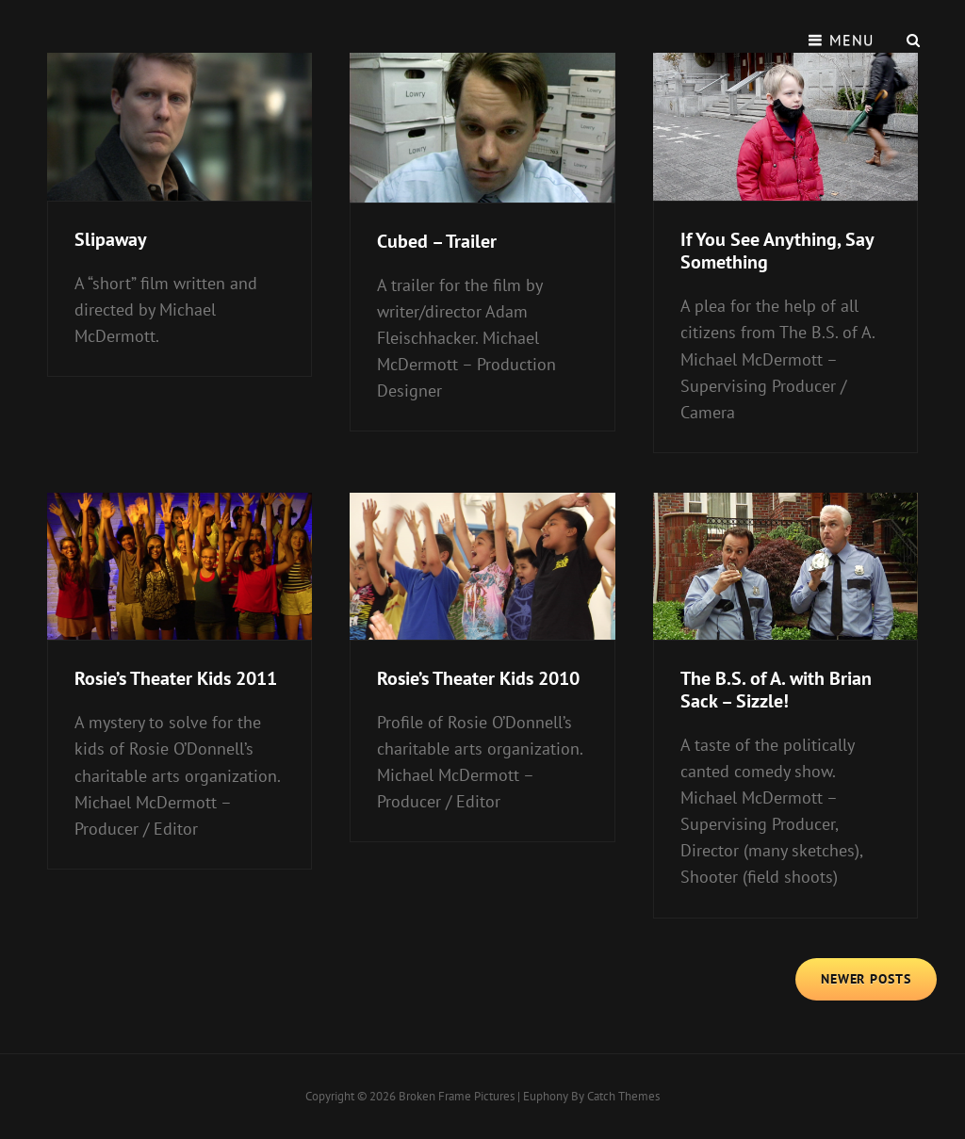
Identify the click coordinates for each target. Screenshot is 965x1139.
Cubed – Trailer (437, 241)
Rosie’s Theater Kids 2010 (478, 678)
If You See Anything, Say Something (777, 250)
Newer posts (866, 978)
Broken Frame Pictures (457, 1096)
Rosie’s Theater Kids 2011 (175, 678)
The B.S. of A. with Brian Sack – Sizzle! (776, 689)
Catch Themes (623, 1096)
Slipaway (110, 239)
